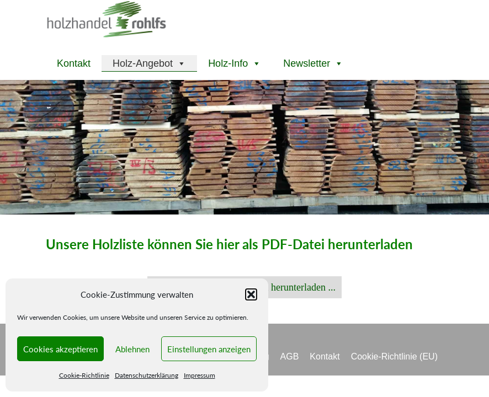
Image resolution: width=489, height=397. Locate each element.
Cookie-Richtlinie (84, 375)
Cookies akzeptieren (60, 349)
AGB (289, 356)
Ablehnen (132, 349)
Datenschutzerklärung (146, 375)
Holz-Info (234, 63)
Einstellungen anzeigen (209, 349)
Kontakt (74, 63)
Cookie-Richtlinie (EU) (394, 356)
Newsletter (313, 63)
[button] (251, 294)
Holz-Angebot (149, 63)
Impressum (199, 375)
